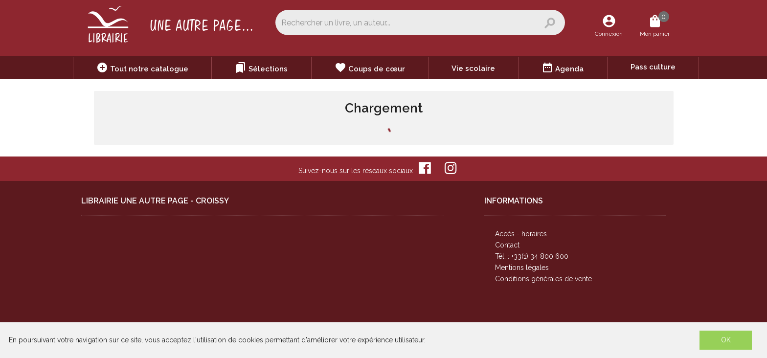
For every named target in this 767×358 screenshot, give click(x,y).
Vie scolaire (473, 68)
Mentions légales (522, 267)
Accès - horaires (521, 234)
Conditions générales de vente (543, 279)
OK (726, 340)
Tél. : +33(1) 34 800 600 (531, 256)
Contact (507, 245)
